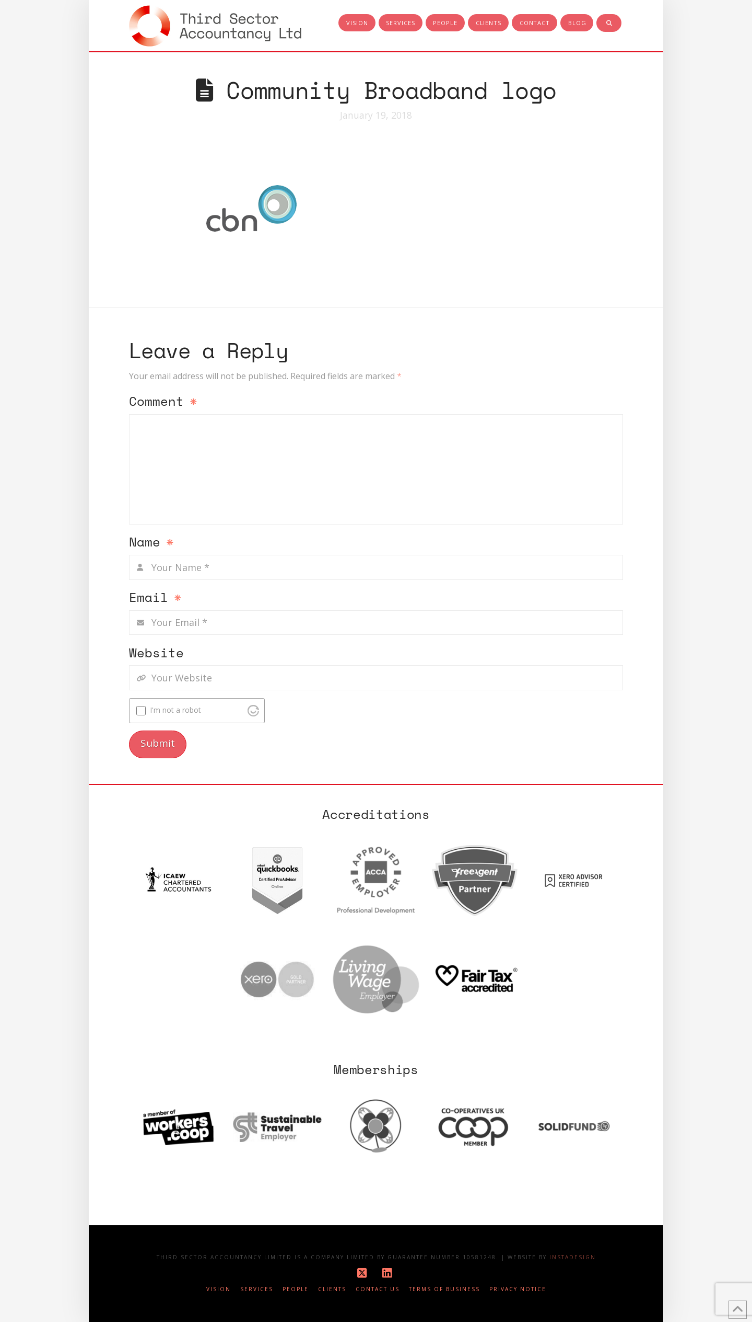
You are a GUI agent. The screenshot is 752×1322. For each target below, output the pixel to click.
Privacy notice (517, 1289)
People (296, 1289)
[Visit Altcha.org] (253, 710)
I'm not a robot (175, 710)
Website (156, 653)
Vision (218, 1289)
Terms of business (444, 1289)
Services (256, 1289)
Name (151, 543)
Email (155, 598)
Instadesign (572, 1257)
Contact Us (378, 1289)
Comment (163, 402)
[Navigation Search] (609, 23)
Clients (332, 1289)
